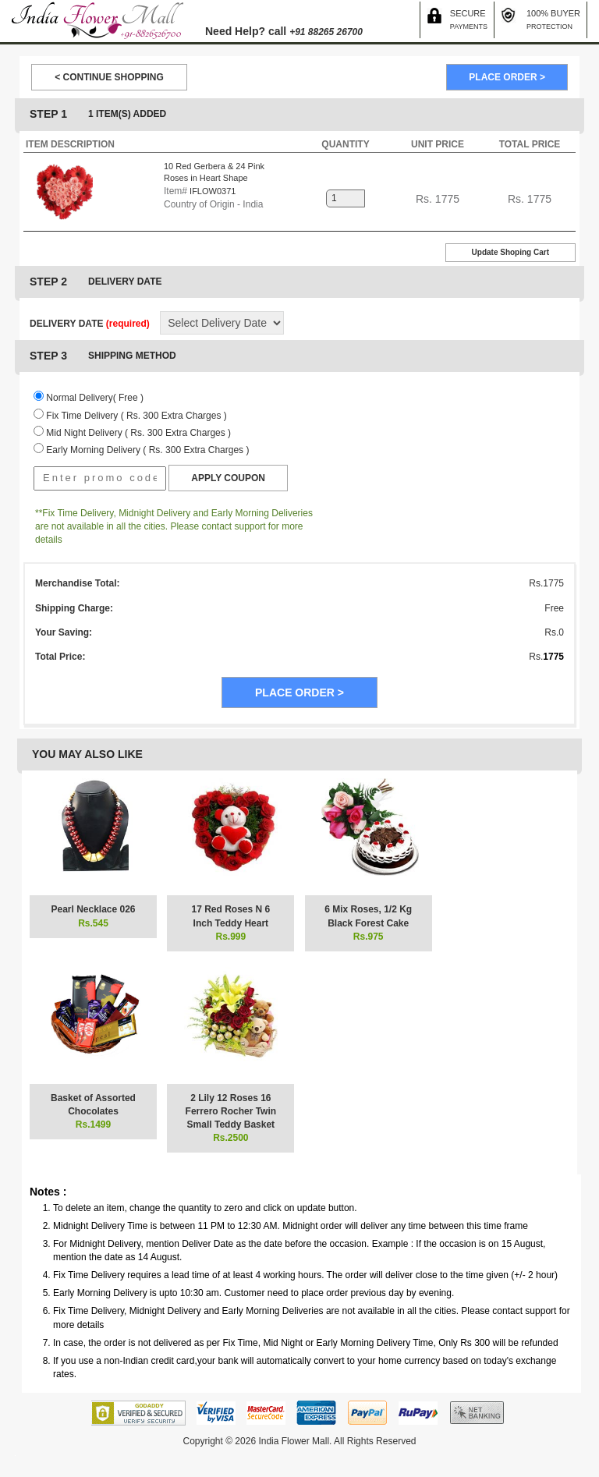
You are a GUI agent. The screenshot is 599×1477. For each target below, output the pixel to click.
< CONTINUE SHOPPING (109, 77)
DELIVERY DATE (90, 323)
